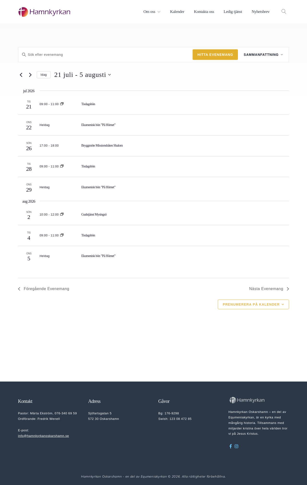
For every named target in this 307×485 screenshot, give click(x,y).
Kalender (177, 11)
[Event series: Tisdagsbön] (62, 104)
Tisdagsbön (88, 104)
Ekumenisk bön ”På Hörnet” (98, 125)
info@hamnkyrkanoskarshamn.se (43, 436)
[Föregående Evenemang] (21, 75)
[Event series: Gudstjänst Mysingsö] (62, 214)
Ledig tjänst (233, 11)
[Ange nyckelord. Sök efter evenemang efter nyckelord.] (105, 54)
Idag (44, 74)
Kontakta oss (204, 11)
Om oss (149, 11)
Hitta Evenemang (215, 55)
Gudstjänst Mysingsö (93, 214)
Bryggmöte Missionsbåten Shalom (102, 145)
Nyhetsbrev (261, 11)
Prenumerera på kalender (251, 304)
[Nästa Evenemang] (30, 75)
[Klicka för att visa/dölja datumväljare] (82, 75)
